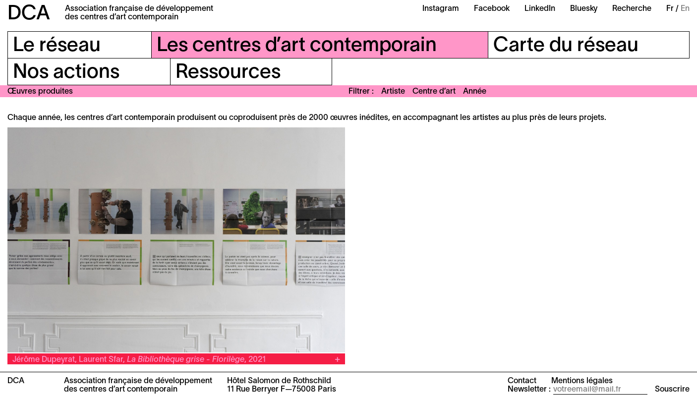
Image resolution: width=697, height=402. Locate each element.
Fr (670, 8)
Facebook (492, 8)
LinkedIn (539, 8)
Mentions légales (582, 381)
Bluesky (583, 8)
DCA (28, 14)
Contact (522, 381)
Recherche (631, 8)
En (685, 8)
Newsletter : (529, 389)
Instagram (440, 8)
